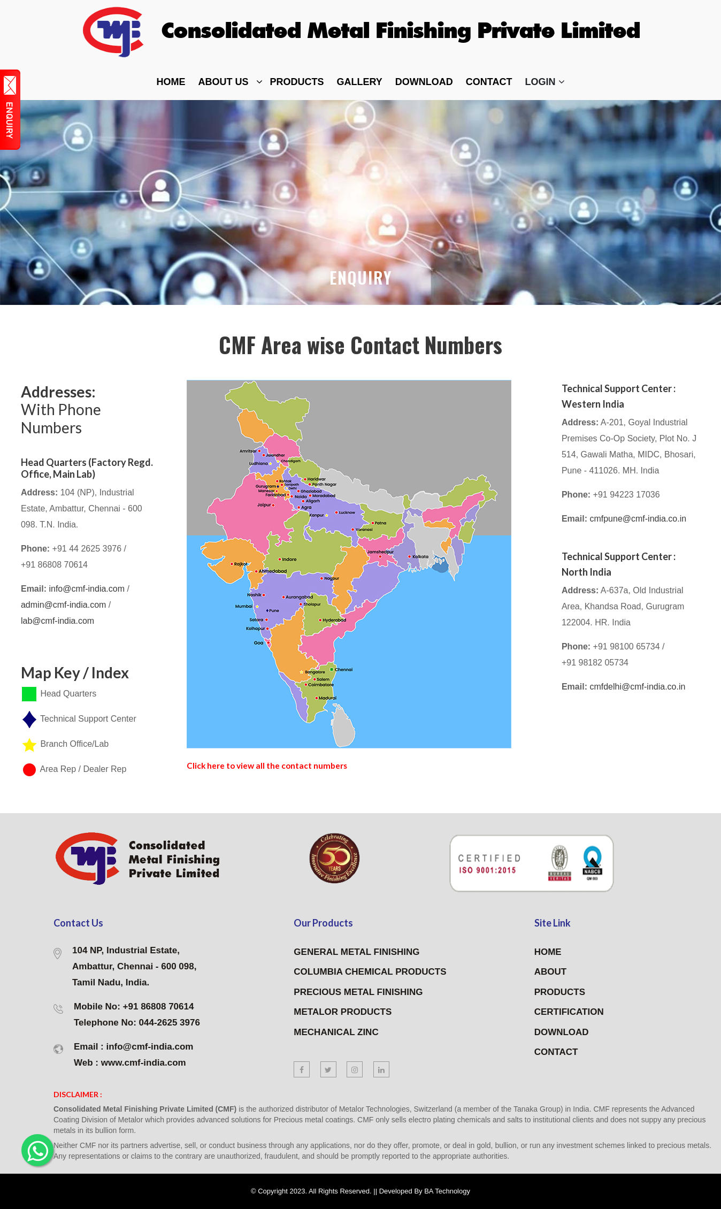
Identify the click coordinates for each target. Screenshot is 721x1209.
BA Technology (447, 1191)
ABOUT (550, 972)
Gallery (359, 81)
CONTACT (556, 1052)
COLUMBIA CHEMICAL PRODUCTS (370, 972)
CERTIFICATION (569, 1012)
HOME (548, 952)
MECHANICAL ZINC (336, 1032)
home (171, 81)
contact (489, 81)
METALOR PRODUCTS (343, 1012)
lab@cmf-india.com (57, 620)
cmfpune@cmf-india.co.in (637, 518)
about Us (223, 81)
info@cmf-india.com (88, 588)
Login (545, 81)
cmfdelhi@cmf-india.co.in (637, 686)
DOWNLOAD (424, 81)
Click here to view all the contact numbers (277, 765)
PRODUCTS (559, 992)
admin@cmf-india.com (65, 604)
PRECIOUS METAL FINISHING (358, 992)
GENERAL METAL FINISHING (356, 952)
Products (297, 81)
